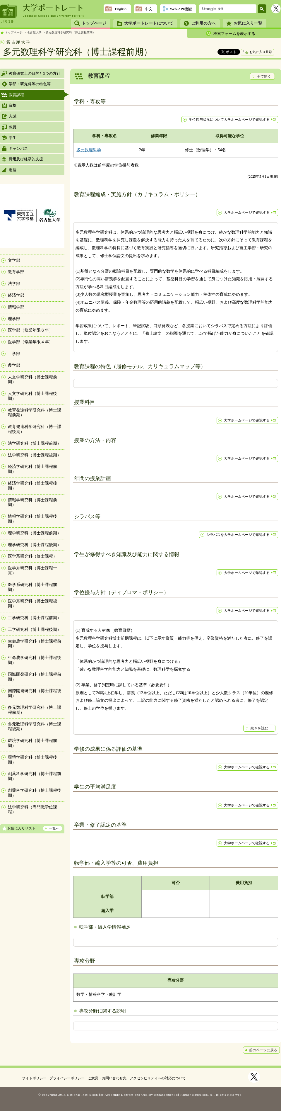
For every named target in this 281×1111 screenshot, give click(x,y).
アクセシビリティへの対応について (158, 1078)
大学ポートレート (53, 8)
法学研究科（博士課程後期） (34, 455)
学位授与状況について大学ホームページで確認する (229, 120)
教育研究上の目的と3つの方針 (34, 73)
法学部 (14, 283)
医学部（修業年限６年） (30, 330)
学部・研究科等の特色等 (30, 84)
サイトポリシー (34, 1078)
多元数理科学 (88, 150)
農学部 (14, 365)
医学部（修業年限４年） (30, 342)
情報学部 (16, 307)
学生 (12, 137)
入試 (12, 116)
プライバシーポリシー (67, 1078)
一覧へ (54, 828)
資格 (12, 105)
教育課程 (16, 95)
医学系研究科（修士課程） (32, 556)
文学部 (14, 260)
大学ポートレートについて (148, 23)
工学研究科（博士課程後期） (34, 629)
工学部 (14, 353)
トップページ (94, 23)
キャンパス (18, 148)
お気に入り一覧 (248, 23)
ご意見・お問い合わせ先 (107, 1078)
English (120, 9)
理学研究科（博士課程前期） (34, 533)
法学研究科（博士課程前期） (34, 443)
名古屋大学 (34, 32)
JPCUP (8, 13)
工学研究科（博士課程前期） (34, 618)
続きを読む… (261, 728)
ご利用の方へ (203, 23)
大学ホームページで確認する (247, 212)
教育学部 (16, 272)
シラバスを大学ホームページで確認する (238, 535)
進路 (12, 170)
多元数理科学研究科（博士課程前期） (70, 32)
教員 (12, 127)
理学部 (14, 319)
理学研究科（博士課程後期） (34, 545)
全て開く (264, 76)
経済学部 (16, 295)
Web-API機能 (181, 9)
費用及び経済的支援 (26, 159)
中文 (149, 9)
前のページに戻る (263, 1050)
